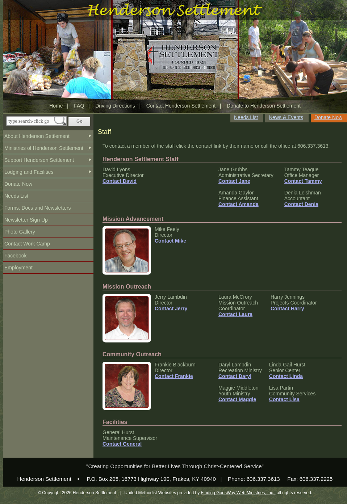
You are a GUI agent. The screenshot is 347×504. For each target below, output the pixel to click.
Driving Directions (115, 106)
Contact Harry (287, 308)
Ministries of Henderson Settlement (43, 148)
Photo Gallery (19, 232)
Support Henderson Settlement (39, 160)
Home (56, 106)
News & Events (286, 117)
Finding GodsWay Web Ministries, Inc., (238, 492)
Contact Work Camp (27, 244)
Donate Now (18, 184)
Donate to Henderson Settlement (264, 106)
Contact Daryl (234, 376)
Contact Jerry (171, 308)
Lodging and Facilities (28, 172)
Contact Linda (286, 376)
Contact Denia (301, 204)
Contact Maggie (237, 399)
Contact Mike (170, 241)
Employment (18, 267)
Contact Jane (234, 181)
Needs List (16, 196)
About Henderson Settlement (37, 136)
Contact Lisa (284, 399)
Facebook (15, 256)
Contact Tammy (303, 181)
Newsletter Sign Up (26, 220)
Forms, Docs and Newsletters (37, 208)
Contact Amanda (238, 204)
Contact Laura (235, 314)
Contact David (120, 181)
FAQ (79, 106)
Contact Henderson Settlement (181, 106)
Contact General (122, 444)
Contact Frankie (174, 376)
